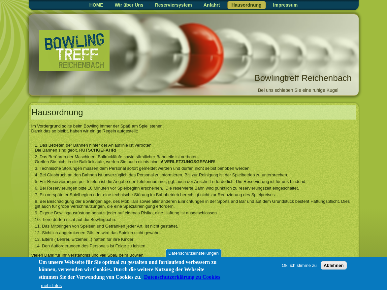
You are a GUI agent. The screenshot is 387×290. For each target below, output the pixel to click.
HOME (96, 5)
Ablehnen (334, 266)
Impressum (285, 5)
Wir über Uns (129, 5)
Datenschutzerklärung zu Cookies (182, 278)
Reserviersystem (173, 5)
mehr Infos (51, 286)
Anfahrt (212, 5)
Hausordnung (247, 5)
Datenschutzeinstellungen (193, 254)
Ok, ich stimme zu (299, 266)
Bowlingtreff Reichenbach (302, 78)
